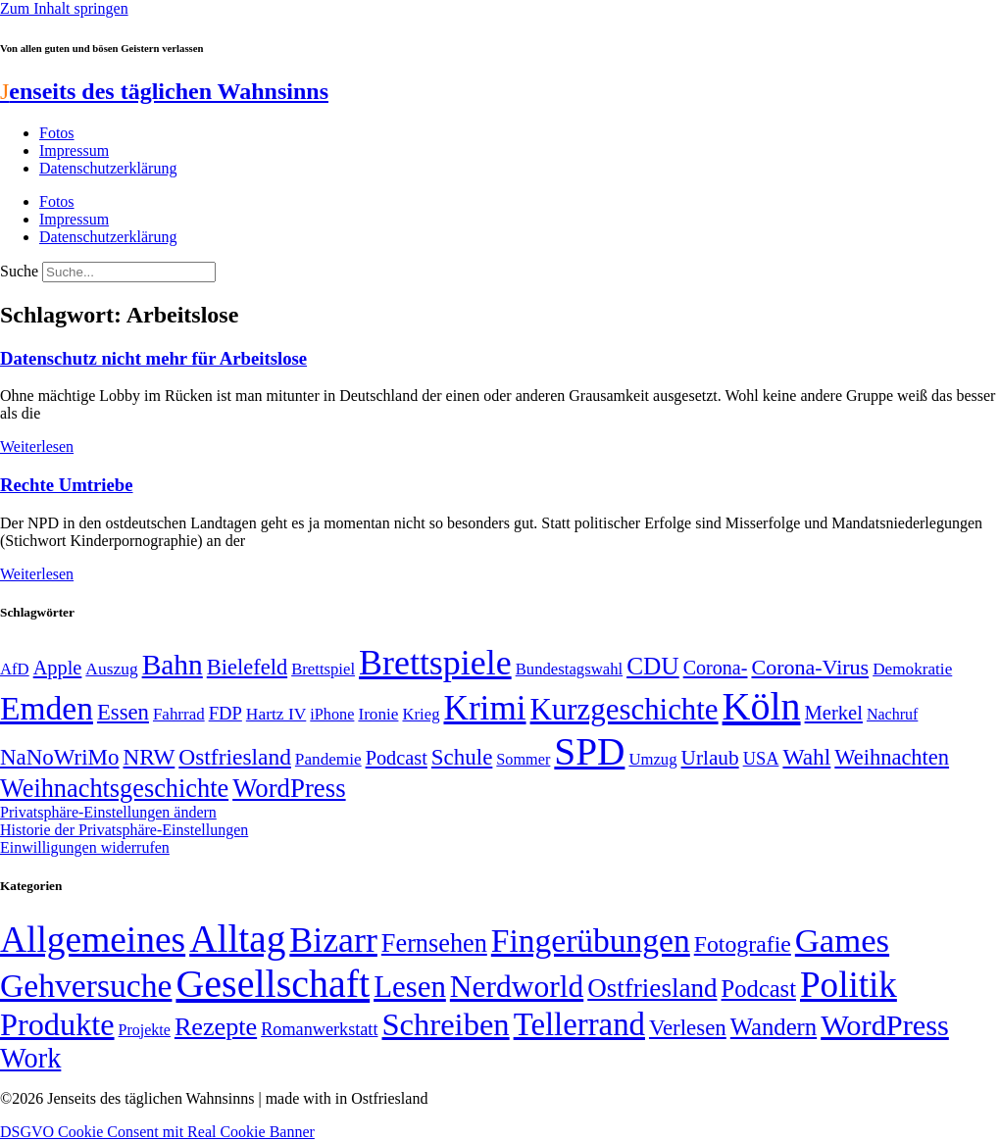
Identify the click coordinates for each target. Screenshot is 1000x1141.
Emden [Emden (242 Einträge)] (46, 708)
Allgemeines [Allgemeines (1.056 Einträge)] (92, 939)
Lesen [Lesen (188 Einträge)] (410, 986)
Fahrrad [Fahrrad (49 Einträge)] (179, 714)
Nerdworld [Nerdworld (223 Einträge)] (516, 986)
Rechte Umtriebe (66, 484)
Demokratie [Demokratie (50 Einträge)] (912, 669)
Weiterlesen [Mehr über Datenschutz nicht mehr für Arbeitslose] (37, 446)
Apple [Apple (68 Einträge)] (57, 667)
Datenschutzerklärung (107, 168)
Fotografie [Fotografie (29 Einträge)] (742, 944)
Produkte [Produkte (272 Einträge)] (57, 1024)
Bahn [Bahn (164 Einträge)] (172, 664)
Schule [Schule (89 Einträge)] (461, 757)
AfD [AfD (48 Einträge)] (14, 669)
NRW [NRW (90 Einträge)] (149, 756)
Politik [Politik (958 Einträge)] (848, 985)
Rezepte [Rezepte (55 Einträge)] (216, 1027)
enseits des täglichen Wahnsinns (164, 91)
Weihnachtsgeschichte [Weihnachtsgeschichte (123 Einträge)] (114, 788)
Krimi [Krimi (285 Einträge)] (484, 708)
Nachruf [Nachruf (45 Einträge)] (892, 714)
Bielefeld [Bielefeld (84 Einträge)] (247, 667)
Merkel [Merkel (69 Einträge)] (834, 712)
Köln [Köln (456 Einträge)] (762, 706)
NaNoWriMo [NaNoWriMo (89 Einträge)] (59, 757)
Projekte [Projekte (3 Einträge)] (145, 1029)
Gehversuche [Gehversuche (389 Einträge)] (86, 985)
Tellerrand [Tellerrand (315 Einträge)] (579, 1024)
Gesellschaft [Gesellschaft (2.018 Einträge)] (272, 984)
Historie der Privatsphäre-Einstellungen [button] (124, 829)
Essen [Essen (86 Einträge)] (123, 712)
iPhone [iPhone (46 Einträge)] (332, 714)
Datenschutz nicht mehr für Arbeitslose (153, 358)
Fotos (57, 132)
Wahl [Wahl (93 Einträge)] (806, 756)
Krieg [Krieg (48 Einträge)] (420, 714)
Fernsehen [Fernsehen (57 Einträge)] (434, 943)
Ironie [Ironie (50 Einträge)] (378, 714)
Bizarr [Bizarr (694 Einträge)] (333, 940)
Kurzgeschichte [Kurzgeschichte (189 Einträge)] (624, 709)
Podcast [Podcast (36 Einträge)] (759, 988)
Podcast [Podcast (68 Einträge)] (396, 758)
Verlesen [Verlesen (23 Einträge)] (687, 1028)
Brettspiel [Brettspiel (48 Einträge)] (323, 669)
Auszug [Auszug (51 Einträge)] (111, 668)
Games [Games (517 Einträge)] (842, 940)
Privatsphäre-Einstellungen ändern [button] (108, 812)
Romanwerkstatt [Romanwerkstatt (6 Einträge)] (319, 1029)
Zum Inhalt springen (64, 8)
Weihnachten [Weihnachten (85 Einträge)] (891, 757)
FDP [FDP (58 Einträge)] (225, 713)
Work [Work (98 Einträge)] (30, 1058)
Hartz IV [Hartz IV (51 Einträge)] (276, 713)
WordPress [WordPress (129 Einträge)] (288, 788)
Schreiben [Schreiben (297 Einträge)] (445, 1024)
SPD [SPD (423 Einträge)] (589, 751)
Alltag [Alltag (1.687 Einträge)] (237, 939)
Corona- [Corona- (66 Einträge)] (715, 667)
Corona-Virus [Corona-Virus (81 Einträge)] (810, 667)
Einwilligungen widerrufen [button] (85, 847)
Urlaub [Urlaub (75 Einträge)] (710, 757)
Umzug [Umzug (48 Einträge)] (652, 759)
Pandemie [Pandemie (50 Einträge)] (328, 759)
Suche (19, 271)
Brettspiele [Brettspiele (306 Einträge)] (435, 662)
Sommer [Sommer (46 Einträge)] (523, 760)
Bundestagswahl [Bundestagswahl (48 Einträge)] (569, 669)
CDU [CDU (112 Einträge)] (652, 665)
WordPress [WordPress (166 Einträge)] (885, 1025)
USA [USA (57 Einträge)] (761, 759)
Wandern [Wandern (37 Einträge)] (773, 1027)
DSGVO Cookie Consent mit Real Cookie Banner (157, 1131)
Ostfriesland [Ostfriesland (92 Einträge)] (234, 756)
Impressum (74, 150)
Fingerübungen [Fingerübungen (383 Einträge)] (590, 940)
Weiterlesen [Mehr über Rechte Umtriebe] (37, 574)
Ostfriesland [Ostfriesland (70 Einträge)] (652, 988)
